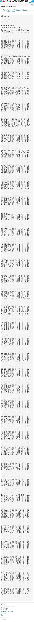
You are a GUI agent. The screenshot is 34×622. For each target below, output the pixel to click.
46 (10, 11)
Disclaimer (2, 612)
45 (9, 11)
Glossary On (27, 9)
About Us (2, 618)
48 (12, 11)
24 (22, 10)
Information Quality (3, 613)
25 (23, 10)
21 (19, 10)
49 (13, 11)
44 (8, 11)
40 (4, 11)
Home (1, 9)
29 (27, 10)
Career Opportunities (3, 619)
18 (16, 10)
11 (10, 10)
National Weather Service (4, 607)
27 (25, 10)
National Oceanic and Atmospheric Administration (7, 606)
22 (20, 10)
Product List (22, 9)
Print (19, 9)
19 (17, 10)
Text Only (16, 9)
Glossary (2, 615)
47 (11, 11)
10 (9, 10)
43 (7, 11)
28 (26, 10)
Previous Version (11, 9)
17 (15, 10)
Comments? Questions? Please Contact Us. (7, 611)
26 (24, 10)
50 (14, 11)
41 (5, 11)
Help (1, 614)
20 (18, 10)
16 (14, 10)
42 (6, 11)
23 (21, 10)
